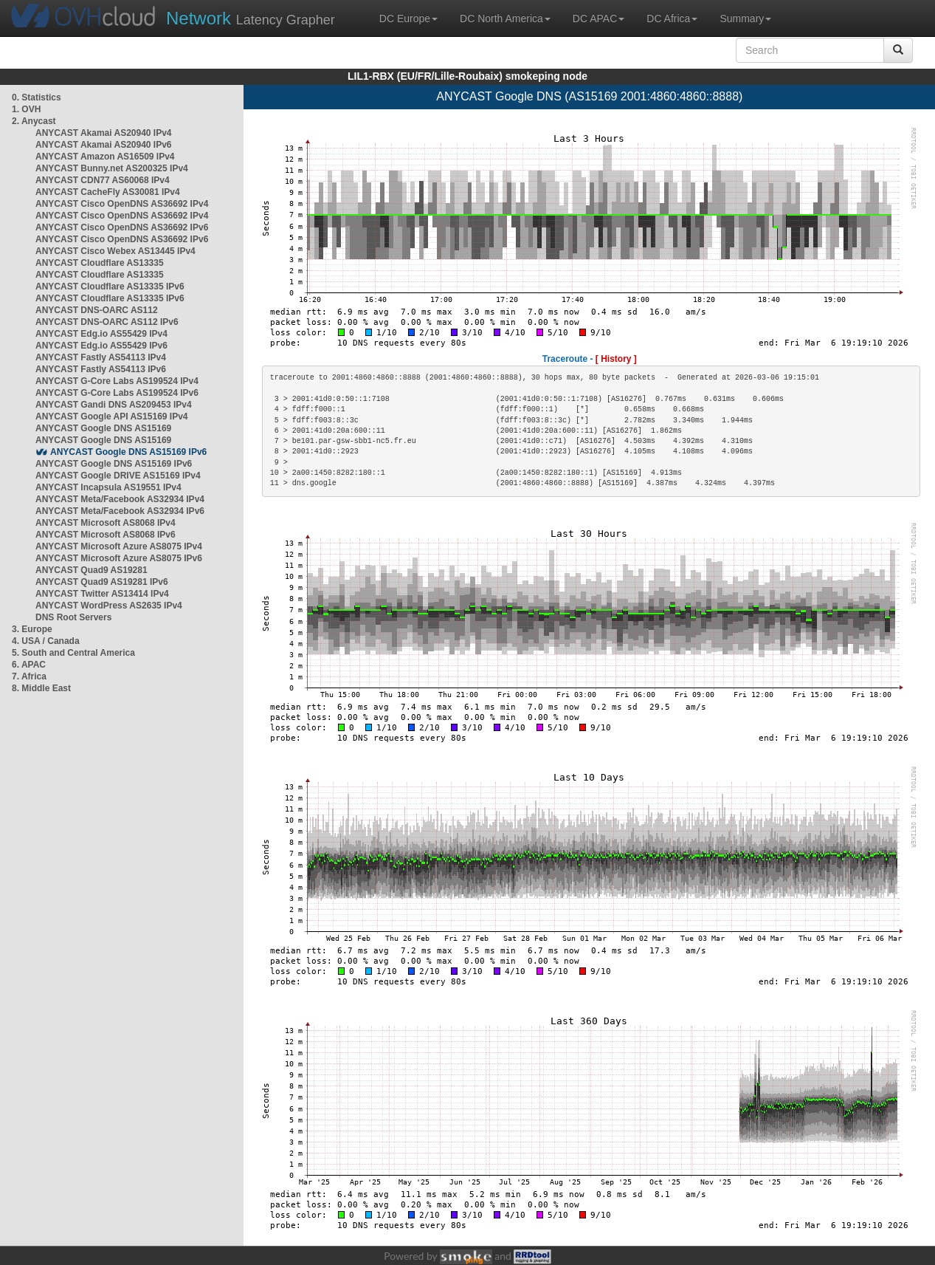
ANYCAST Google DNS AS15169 (103, 428)
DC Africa (671, 18)
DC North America (505, 18)
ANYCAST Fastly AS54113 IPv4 (100, 357)
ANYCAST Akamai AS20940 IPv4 (103, 133)
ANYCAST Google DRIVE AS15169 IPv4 (118, 475)
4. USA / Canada (46, 641)
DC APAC (598, 18)
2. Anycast (34, 121)
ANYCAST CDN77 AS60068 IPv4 (102, 180)
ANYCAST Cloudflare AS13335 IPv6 (109, 286)
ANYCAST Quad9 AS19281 (91, 570)
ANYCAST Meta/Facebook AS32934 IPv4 (119, 499)
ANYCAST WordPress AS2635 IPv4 (108, 605)
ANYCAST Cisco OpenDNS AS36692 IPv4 (121, 204)
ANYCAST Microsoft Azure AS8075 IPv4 (118, 546)
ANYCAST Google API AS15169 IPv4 (111, 416)
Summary (745, 18)
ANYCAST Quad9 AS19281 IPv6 (101, 582)
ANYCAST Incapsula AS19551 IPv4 (108, 487)
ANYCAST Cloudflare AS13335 (99, 263)
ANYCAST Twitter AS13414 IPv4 (102, 594)
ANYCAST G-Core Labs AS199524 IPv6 (117, 393)
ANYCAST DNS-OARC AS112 (96, 310)
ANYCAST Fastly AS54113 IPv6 (100, 369)
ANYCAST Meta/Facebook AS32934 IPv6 (119, 511)
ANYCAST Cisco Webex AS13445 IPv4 (115, 251)
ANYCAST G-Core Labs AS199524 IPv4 (117, 381)
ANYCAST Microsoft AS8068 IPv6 (105, 534)
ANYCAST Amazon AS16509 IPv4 (105, 156)
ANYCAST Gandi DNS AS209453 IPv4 (113, 405)
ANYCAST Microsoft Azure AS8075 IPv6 (118, 558)
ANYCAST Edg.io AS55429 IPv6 (101, 345)
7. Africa (29, 676)
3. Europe (32, 629)
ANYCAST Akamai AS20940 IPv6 (103, 145)
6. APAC (29, 664)
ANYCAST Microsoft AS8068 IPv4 (105, 523)
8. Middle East (41, 688)
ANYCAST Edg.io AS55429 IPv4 (101, 334)
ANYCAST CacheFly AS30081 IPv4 (107, 192)
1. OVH (26, 109)
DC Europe (408, 18)
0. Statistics (36, 97)
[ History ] (616, 359)
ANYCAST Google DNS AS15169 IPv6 (128, 452)
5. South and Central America (73, 653)
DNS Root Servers (73, 617)
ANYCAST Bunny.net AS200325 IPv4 (111, 168)
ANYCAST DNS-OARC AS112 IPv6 (107, 322)
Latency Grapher (250, 18)
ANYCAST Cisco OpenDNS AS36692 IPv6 (121, 227)
